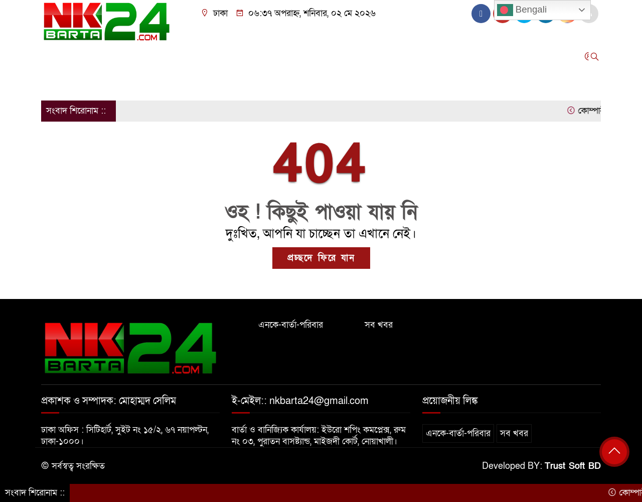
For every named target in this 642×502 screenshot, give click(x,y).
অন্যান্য (57, 82)
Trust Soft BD (573, 466)
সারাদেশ (403, 56)
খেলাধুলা (278, 56)
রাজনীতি (188, 56)
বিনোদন (318, 56)
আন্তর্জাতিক (232, 56)
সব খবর (379, 325)
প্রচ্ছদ (55, 56)
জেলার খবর (130, 56)
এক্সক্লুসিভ (360, 56)
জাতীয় (88, 56)
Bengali (522, 10)
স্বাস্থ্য (447, 56)
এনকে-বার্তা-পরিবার (290, 325)
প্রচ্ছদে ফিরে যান (321, 258)
